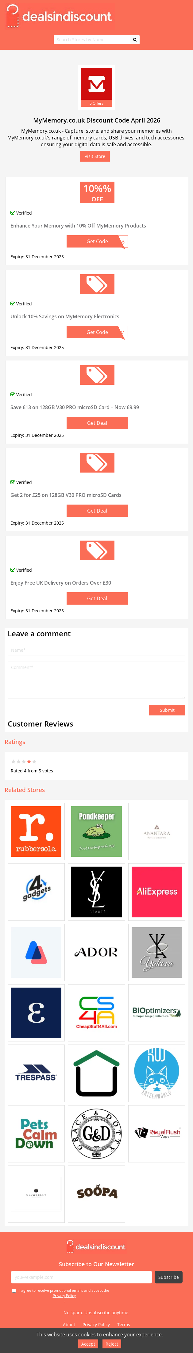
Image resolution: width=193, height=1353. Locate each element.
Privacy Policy (64, 1295)
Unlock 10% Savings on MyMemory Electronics (64, 316)
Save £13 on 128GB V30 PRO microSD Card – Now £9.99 (74, 407)
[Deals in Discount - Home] (96, 1246)
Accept (88, 1344)
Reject (112, 1344)
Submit (167, 710)
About (69, 1324)
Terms (123, 1324)
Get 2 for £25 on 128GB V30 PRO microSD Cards (66, 495)
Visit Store (95, 156)
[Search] (135, 39)
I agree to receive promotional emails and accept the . (64, 1295)
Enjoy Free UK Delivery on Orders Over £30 (60, 582)
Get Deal (97, 423)
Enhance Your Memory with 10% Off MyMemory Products (78, 225)
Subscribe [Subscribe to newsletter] (168, 1277)
